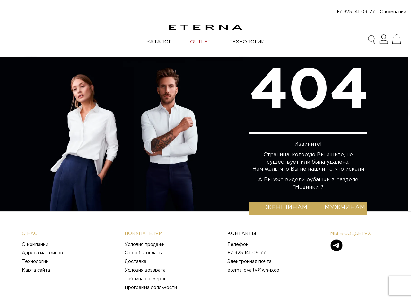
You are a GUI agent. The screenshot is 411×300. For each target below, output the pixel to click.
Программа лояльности (151, 288)
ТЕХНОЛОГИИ (247, 42)
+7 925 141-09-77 (355, 12)
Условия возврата (145, 270)
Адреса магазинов (42, 253)
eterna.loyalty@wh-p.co (253, 270)
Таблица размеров (146, 279)
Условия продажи (145, 245)
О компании (393, 12)
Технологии (35, 262)
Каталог (158, 42)
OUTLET (200, 42)
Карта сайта (36, 270)
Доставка (135, 262)
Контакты (241, 234)
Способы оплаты (143, 253)
